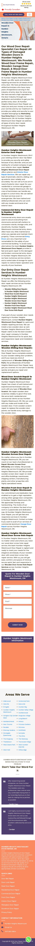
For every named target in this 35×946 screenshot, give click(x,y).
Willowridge (22, 750)
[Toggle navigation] (29, 14)
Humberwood (23, 713)
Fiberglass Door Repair (10, 905)
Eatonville (21, 704)
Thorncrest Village (24, 742)
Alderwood (7, 701)
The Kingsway (8, 739)
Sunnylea (21, 733)
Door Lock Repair (8, 882)
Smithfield (21, 730)
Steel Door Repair (8, 886)
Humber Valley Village (25, 710)
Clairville (6, 704)
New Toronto (7, 724)
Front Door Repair (8, 897)
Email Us (8, 927)
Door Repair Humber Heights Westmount (18, 18)
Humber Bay (22, 707)
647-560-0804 (10, 931)
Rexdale (6, 727)
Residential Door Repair (10, 890)
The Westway (23, 739)
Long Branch (22, 718)
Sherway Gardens (9, 730)
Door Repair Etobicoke (22, 941)
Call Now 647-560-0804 (13, 14)
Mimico (20, 721)
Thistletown (7, 742)
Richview (21, 727)
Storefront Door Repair (10, 909)
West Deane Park (9, 745)
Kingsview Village (24, 716)
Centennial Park (23, 701)
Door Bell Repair (7, 879)
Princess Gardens (24, 724)
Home (3, 18)
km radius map (17, 662)
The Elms (21, 736)
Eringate (6, 707)
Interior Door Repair (8, 901)
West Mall (6, 750)
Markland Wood (8, 721)
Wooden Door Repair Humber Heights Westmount (15, 20)
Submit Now (17, 625)
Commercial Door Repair (10, 894)
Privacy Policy (6, 912)
